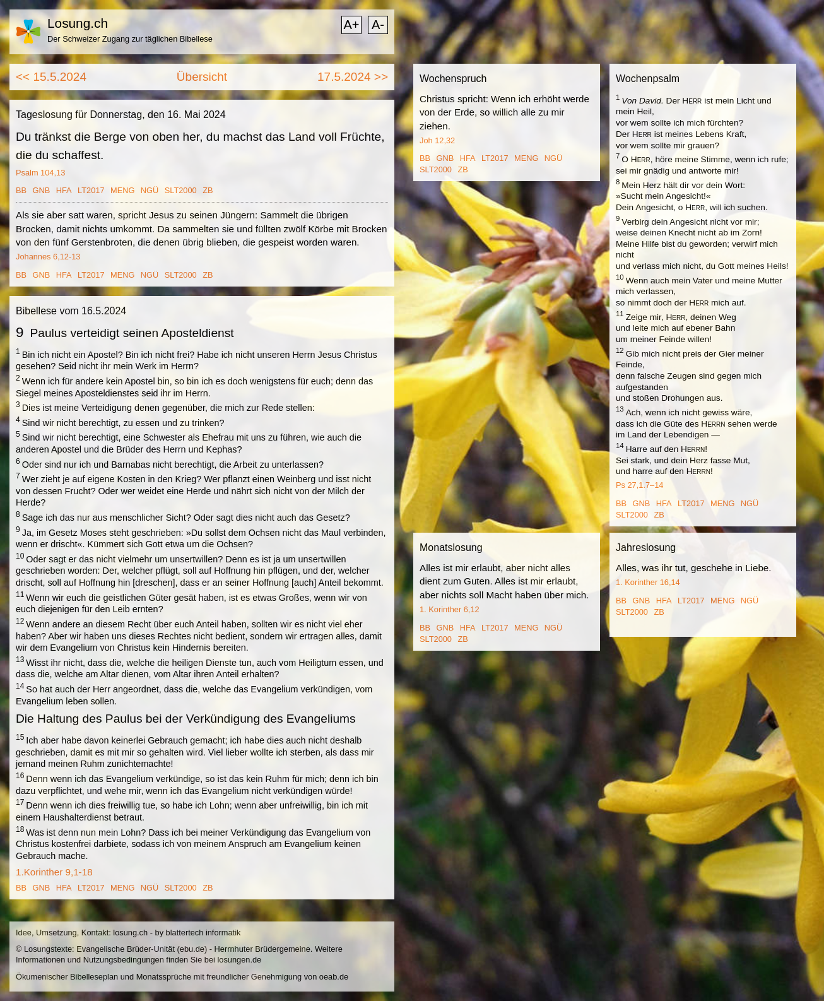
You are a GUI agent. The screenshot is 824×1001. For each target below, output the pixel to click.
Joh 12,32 (437, 140)
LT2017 (91, 190)
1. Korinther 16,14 (648, 582)
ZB (208, 190)
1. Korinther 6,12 (450, 609)
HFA (64, 190)
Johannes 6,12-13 (48, 256)
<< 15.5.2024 (51, 76)
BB (21, 190)
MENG (122, 190)
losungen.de (239, 959)
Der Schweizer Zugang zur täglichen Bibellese (130, 39)
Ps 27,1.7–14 (639, 485)
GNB (41, 190)
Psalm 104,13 (40, 172)
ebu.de (192, 949)
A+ (351, 25)
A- (378, 25)
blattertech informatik (203, 932)
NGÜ (149, 190)
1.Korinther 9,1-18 (54, 872)
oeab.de (333, 976)
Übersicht (202, 76)
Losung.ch (77, 23)
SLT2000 (181, 190)
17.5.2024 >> (352, 76)
